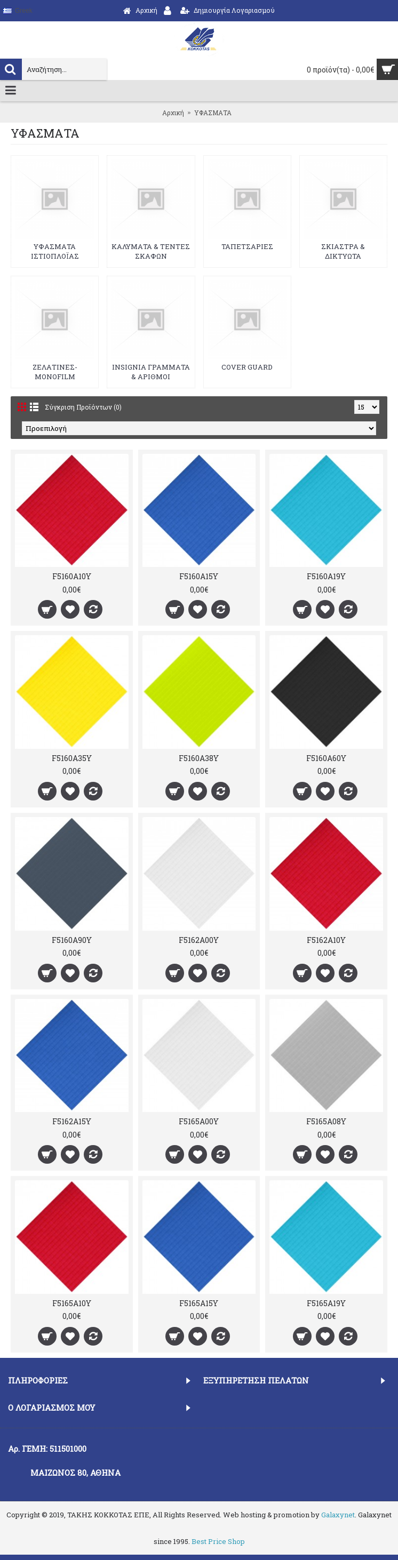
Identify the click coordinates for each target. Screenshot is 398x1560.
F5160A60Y (326, 758)
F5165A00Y (199, 1121)
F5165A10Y (71, 1303)
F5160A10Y (71, 576)
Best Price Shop (218, 1541)
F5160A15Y (198, 576)
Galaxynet (338, 1514)
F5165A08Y (326, 1121)
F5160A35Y (72, 758)
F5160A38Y (199, 758)
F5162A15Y (71, 1121)
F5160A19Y (326, 576)
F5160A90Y (72, 940)
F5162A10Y (326, 940)
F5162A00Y (199, 940)
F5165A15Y (198, 1303)
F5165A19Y (326, 1303)
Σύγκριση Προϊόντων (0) (83, 407)
